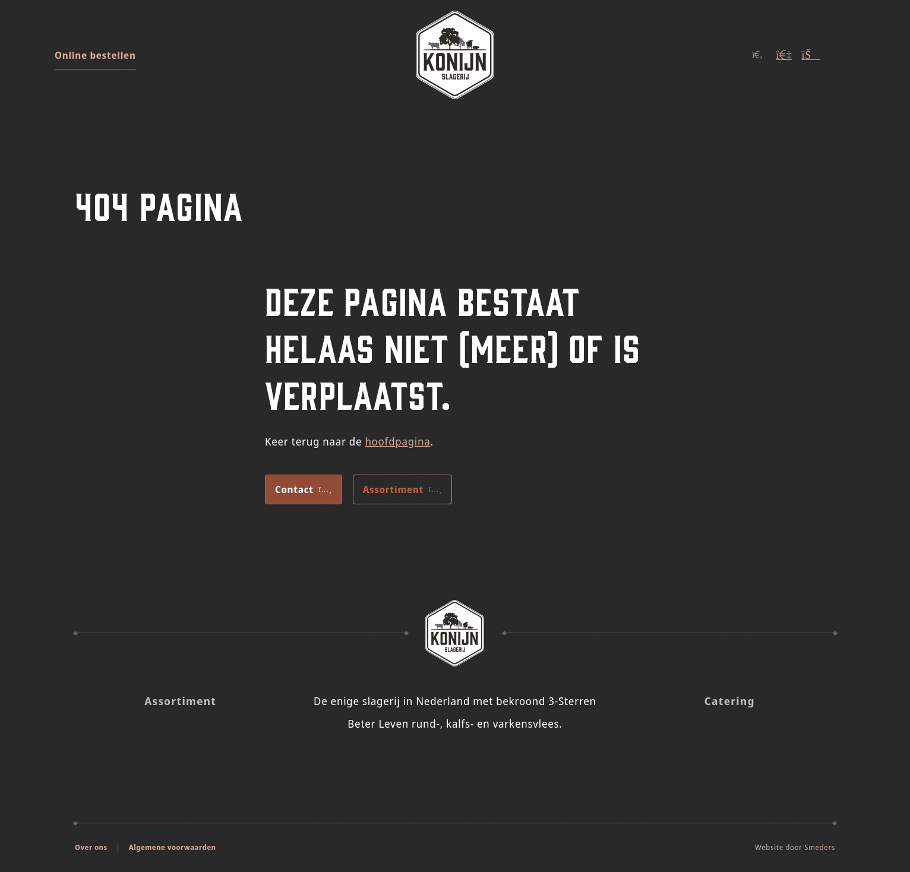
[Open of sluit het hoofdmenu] (843, 55)
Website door (795, 847)
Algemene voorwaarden (172, 847)
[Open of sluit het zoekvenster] (757, 55)
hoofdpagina (397, 441)
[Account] (784, 55)
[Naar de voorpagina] (455, 55)
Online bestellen (95, 55)
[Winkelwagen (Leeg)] (811, 55)
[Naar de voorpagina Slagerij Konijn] (455, 633)
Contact (303, 489)
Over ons (91, 847)
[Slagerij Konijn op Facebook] (471, 761)
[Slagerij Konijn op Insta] (439, 761)
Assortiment (402, 489)
